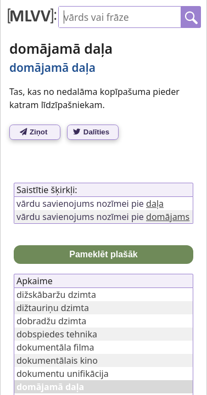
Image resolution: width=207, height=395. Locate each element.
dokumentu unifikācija (62, 374)
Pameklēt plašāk (103, 254)
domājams (167, 217)
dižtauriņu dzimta (52, 308)
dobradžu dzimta (51, 321)
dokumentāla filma (55, 347)
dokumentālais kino (57, 360)
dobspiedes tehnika (56, 334)
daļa (155, 204)
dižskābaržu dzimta (56, 295)
